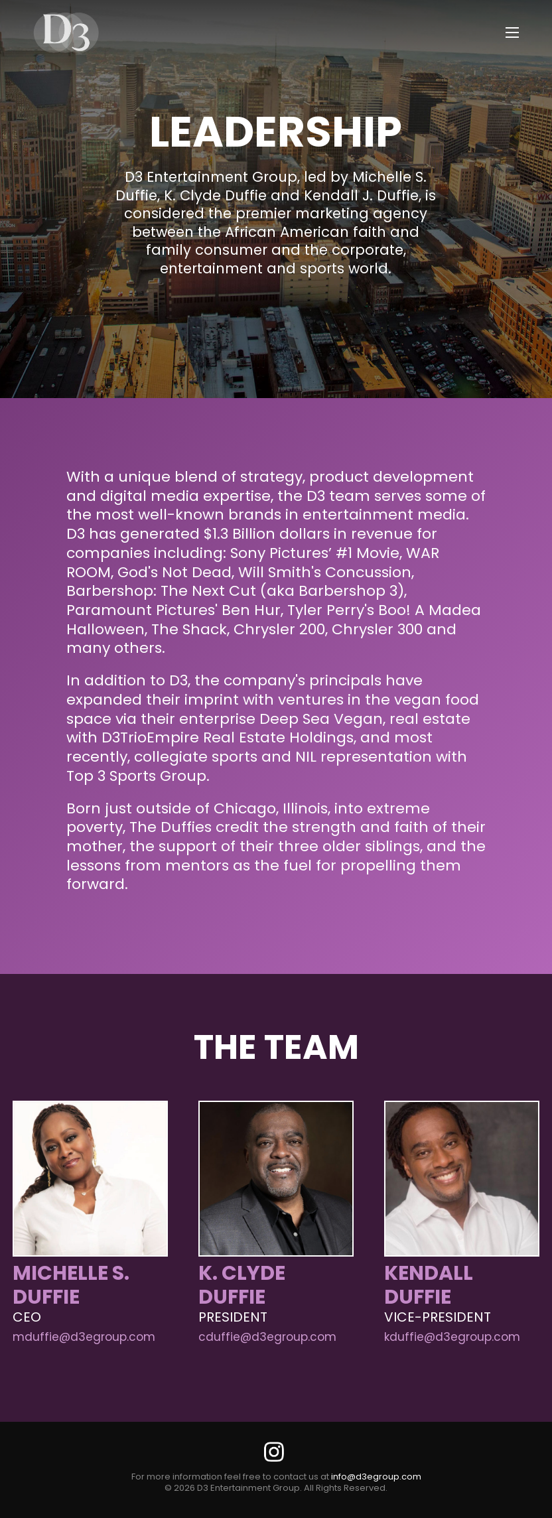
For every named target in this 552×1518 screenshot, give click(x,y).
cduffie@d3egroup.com (267, 1337)
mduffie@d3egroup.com (84, 1337)
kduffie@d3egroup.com (452, 1337)
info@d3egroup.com (376, 1476)
